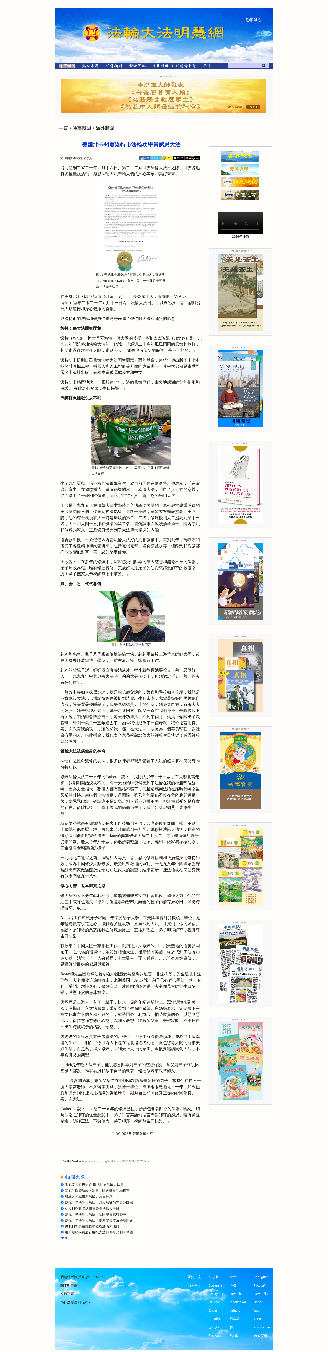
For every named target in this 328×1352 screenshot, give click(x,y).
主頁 (63, 128)
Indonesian (238, 1302)
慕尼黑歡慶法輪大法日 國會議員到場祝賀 (97, 1190)
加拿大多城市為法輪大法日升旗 (89, 1196)
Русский (259, 1285)
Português (260, 1277)
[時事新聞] (65, 67)
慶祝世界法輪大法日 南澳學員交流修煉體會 (99, 1220)
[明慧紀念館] (186, 67)
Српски (258, 1302)
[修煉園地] (137, 67)
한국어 (235, 1327)
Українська (261, 1327)
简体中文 (194, 1285)
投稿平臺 (67, 1294)
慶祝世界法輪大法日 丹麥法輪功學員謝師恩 (99, 1202)
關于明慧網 (68, 1285)
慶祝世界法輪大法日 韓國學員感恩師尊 (95, 1214)
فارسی (214, 1327)
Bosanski (215, 1285)
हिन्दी (233, 1285)
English (214, 1310)
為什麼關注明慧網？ (75, 1302)
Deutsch (215, 1302)
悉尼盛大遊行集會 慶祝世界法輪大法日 (94, 1185)
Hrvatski (235, 1294)
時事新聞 (82, 128)
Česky (213, 1294)
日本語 (235, 1319)
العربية (213, 1277)
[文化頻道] (160, 67)
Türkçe (258, 1319)
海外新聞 (105, 128)
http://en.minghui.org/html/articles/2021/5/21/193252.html (116, 1161)
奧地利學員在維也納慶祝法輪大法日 (92, 1226)
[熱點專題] (90, 67)
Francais (215, 1335)
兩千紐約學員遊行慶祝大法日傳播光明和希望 (99, 1232)
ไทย (256, 1310)
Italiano (235, 1310)
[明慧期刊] (114, 67)
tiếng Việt (260, 1335)
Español (214, 1319)
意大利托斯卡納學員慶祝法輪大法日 (92, 1208)
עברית (234, 1277)
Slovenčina (261, 1294)
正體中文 (194, 1277)
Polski (234, 1335)
